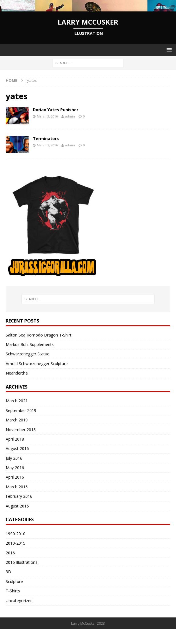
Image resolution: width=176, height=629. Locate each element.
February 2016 (19, 496)
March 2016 (17, 486)
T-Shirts (13, 591)
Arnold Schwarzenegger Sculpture (37, 363)
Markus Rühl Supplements (30, 344)
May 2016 (15, 467)
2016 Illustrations (21, 562)
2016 (10, 553)
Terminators (46, 138)
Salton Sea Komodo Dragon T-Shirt (38, 335)
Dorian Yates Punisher (55, 109)
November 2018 (21, 429)
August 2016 (17, 448)
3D (8, 571)
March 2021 (17, 400)
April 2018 (15, 439)
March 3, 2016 (47, 116)
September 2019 (21, 410)
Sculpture (14, 581)
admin (70, 116)
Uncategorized (19, 600)
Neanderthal (17, 373)
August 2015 (17, 506)
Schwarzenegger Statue (27, 354)
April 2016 (15, 477)
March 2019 (17, 420)
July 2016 (14, 458)
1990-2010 (15, 533)
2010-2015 (15, 543)
